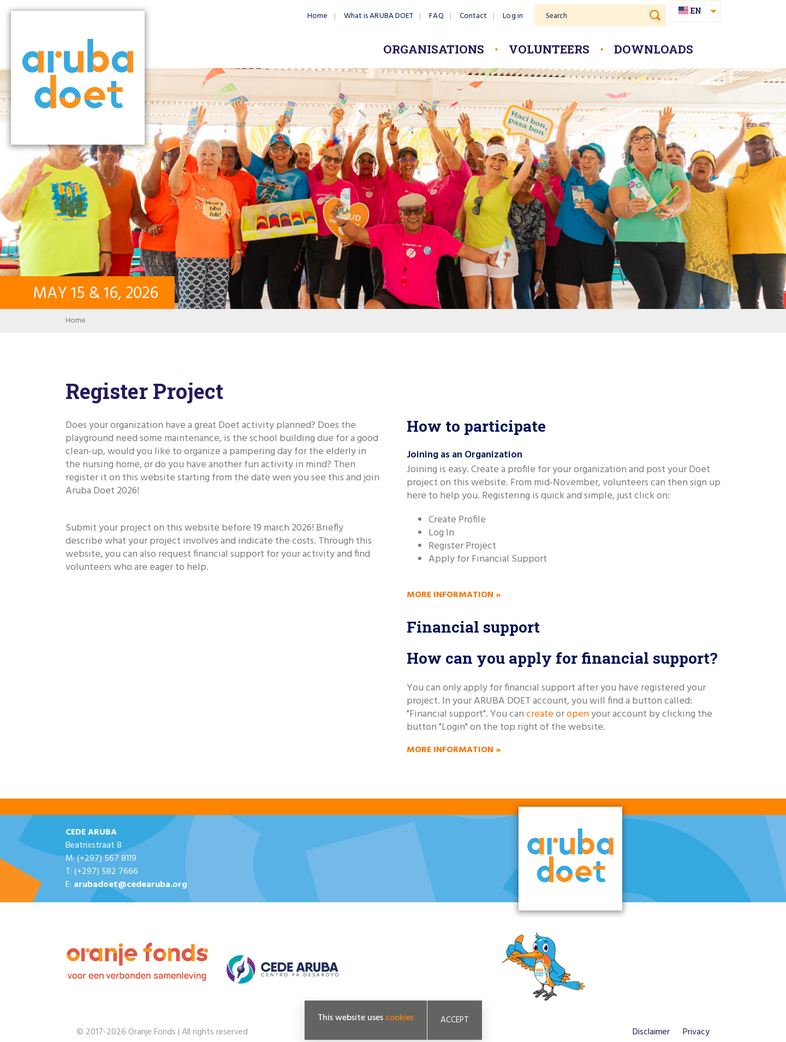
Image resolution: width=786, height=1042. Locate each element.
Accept (454, 1020)
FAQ (436, 16)
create (541, 714)
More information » (454, 595)
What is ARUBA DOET (379, 16)
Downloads (653, 49)
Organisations (433, 49)
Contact (473, 16)
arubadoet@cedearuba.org (130, 885)
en (695, 10)
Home (317, 16)
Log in (513, 16)
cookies (399, 1018)
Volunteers (549, 49)
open (578, 714)
